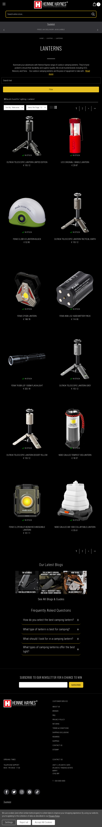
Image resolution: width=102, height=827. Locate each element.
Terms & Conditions (61, 728)
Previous (5, 29)
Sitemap (56, 750)
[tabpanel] (51, 30)
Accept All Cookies (43, 822)
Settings (9, 822)
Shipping (56, 741)
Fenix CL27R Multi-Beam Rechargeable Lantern (27, 528)
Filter (51, 89)
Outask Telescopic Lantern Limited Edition (27, 162)
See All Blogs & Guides (51, 599)
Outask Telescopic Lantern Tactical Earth (75, 239)
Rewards (56, 737)
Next (98, 29)
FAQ (54, 715)
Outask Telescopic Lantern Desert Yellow (26, 455)
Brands (55, 711)
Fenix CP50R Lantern (27, 316)
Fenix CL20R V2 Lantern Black (27, 239)
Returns (56, 724)
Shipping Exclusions (61, 732)
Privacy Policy (59, 720)
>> (95, 108)
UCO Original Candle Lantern (75, 162)
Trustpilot (51, 24)
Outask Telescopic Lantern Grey (75, 385)
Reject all (24, 822)
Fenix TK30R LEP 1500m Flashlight (27, 385)
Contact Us (57, 745)
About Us (56, 707)
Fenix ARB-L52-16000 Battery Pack (75, 316)
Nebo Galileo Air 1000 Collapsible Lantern (75, 527)
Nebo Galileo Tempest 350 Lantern (75, 455)
